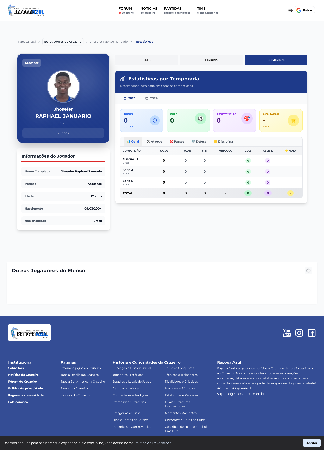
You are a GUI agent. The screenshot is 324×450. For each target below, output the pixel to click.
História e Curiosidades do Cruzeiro (147, 362)
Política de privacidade (25, 388)
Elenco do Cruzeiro (74, 388)
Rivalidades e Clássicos (181, 381)
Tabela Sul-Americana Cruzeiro (83, 381)
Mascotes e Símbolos (180, 388)
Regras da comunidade (26, 395)
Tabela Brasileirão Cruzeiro (80, 375)
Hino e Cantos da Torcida (131, 420)
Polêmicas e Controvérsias (132, 427)
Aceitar (311, 443)
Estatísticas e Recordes (181, 395)
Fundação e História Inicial (132, 368)
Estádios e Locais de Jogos (132, 381)
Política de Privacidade (153, 443)
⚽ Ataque (154, 141)
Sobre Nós (16, 368)
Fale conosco (18, 402)
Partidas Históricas (126, 388)
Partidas (177, 10)
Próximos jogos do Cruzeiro (81, 368)
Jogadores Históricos (128, 375)
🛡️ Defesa (199, 141)
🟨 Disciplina (223, 141)
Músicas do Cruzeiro (75, 395)
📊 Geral (133, 141)
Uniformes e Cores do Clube (185, 420)
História (211, 59)
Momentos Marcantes (181, 413)
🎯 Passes (177, 141)
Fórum (126, 10)
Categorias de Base (127, 413)
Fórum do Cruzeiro (22, 381)
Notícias (149, 10)
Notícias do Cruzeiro (23, 375)
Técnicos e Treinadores (181, 375)
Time (207, 10)
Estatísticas (276, 59)
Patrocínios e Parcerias (129, 402)
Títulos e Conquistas (179, 368)
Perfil (146, 59)
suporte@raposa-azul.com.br (240, 394)
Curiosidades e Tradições (130, 395)
